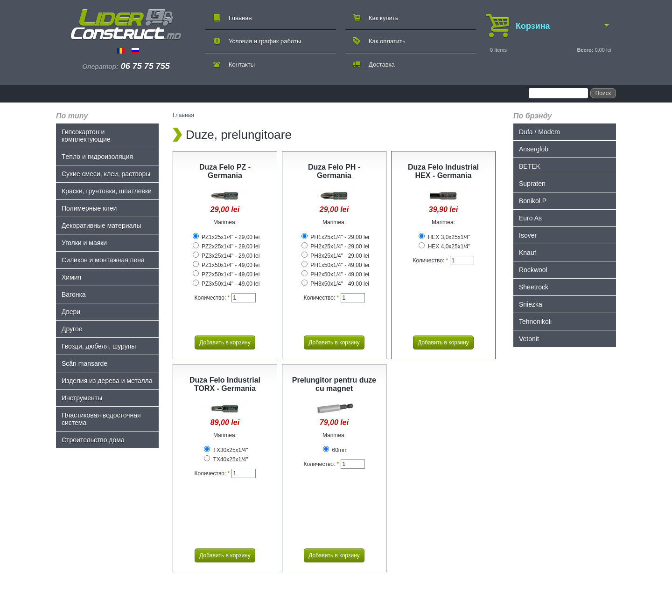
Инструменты (82, 398)
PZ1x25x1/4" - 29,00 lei (226, 237)
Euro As (530, 218)
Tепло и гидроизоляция (97, 156)
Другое (72, 329)
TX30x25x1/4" (226, 450)
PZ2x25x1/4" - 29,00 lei (226, 246)
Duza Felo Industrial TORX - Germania (224, 384)
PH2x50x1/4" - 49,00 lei (335, 274)
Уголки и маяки (84, 243)
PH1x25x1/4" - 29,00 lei (335, 237)
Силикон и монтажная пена (103, 260)
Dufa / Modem (539, 132)
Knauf (527, 252)
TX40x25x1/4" (226, 459)
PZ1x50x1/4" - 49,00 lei (226, 265)
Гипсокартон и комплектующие (86, 135)
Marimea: (225, 222)
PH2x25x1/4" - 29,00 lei (335, 246)
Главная (240, 17)
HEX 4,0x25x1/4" (444, 246)
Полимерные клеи (89, 208)
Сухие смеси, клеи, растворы (106, 174)
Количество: (212, 297)
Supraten (532, 183)
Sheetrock (533, 287)
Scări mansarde (84, 363)
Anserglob (533, 149)
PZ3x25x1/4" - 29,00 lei (226, 256)
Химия (71, 277)
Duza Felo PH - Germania (334, 171)
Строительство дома (93, 440)
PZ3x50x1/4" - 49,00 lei (226, 284)
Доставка (382, 64)
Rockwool (533, 270)
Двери (71, 311)
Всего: (585, 50)
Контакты (242, 64)
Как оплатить (387, 41)
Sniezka (530, 304)
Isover (528, 235)
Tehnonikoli (535, 321)
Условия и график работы (265, 41)
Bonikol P (532, 201)
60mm (335, 450)
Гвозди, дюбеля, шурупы (99, 346)
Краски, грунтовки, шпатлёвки (107, 191)
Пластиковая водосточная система (101, 418)
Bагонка (74, 294)
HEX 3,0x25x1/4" (444, 237)
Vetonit (529, 338)
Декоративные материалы (101, 225)
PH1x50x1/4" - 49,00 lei (335, 265)
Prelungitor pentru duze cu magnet (334, 384)
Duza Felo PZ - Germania (225, 171)
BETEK (529, 166)
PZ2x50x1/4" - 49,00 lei (226, 274)
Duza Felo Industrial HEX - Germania (443, 171)
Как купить (383, 17)
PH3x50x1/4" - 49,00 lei (335, 284)
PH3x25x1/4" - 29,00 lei (335, 256)
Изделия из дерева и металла (107, 380)
